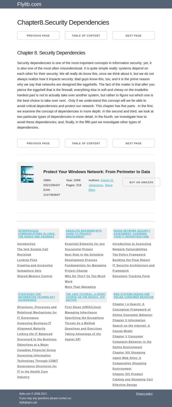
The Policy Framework (129, 254)
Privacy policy (144, 393)
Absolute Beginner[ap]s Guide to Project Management (84, 234)
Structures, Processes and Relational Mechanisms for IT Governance (37, 312)
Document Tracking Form (131, 276)
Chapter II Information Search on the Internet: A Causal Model (131, 326)
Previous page (38, 35)
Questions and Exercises (83, 328)
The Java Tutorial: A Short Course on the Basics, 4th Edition (86, 297)
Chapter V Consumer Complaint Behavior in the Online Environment (132, 342)
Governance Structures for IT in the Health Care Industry (37, 372)
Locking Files (27, 260)
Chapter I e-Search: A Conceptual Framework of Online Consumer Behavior (133, 310)
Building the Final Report (131, 260)
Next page (134, 35)
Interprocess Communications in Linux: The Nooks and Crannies (37, 234)
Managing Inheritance (81, 312)
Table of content (86, 35)
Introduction (26, 243)
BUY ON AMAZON (141, 182)
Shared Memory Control (34, 276)
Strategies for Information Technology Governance (36, 297)
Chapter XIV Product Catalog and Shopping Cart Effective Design (133, 379)
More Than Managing (80, 287)
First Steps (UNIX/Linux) (83, 307)
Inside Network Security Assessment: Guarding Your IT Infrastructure (132, 234)
